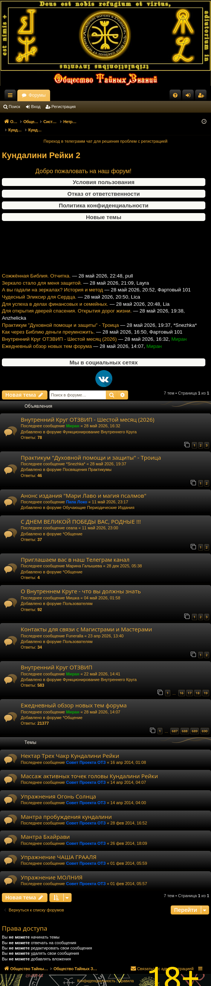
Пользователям (77, 595)
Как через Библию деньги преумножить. (48, 331)
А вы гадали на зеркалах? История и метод (52, 288)
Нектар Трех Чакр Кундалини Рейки (70, 747)
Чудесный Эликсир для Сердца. (39, 295)
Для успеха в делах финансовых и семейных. (55, 302)
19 (206, 685)
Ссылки (12, 97)
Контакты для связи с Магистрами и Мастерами (86, 621)
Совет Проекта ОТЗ (86, 754)
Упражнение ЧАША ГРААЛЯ (58, 849)
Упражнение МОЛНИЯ (52, 869)
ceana (71, 520)
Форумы (102, 95)
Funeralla (74, 628)
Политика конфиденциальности (103, 197)
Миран (72, 418)
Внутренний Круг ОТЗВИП (56, 659)
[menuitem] (175, 95)
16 (181, 685)
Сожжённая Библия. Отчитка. (36, 274)
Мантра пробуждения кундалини (66, 808)
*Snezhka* (75, 456)
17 (189, 685)
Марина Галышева (84, 558)
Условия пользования (104, 174)
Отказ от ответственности (103, 186)
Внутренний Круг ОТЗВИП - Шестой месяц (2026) (59, 337)
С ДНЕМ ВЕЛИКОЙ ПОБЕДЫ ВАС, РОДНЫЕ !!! (81, 513)
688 (185, 723)
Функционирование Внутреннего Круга (99, 424)
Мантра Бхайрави (45, 828)
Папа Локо (76, 494)
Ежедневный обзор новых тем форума (47, 344)
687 (174, 723)
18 (197, 685)
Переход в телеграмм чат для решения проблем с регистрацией (106, 133)
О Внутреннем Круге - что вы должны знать (81, 583)
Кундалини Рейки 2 (41, 147)
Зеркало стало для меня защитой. (42, 281)
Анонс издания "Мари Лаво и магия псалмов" (83, 487)
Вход (36, 106)
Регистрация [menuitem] (202, 97)
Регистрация (64, 106)
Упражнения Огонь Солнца (58, 788)
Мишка (72, 590)
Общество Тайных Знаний (49, 95)
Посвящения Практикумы (87, 461)
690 (205, 723)
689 (194, 723)
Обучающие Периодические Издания (98, 499)
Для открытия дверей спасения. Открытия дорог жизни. (66, 309)
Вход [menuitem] (190, 97)
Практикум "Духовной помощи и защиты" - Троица (60, 323)
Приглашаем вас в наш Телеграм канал (75, 551)
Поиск (14, 106)
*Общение (73, 526)
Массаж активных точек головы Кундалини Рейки (89, 768)
